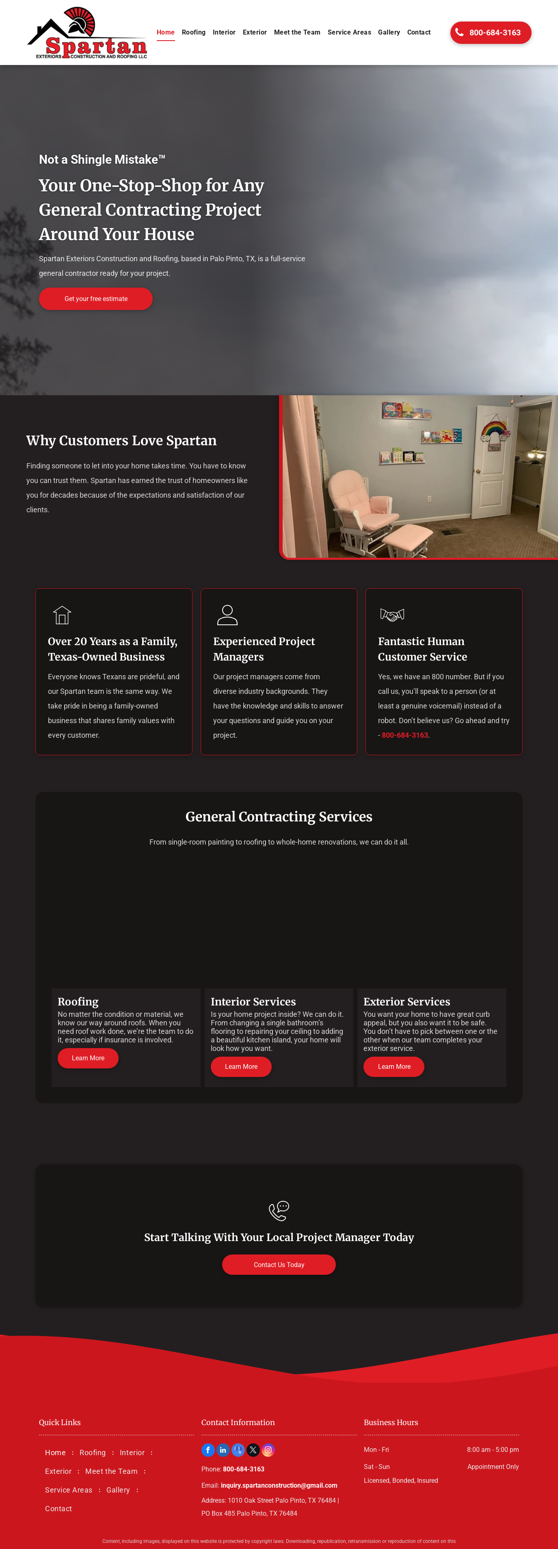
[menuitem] (166, 32)
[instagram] (268, 1451)
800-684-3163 (405, 735)
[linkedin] (223, 1451)
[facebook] (208, 1451)
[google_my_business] (238, 1451)
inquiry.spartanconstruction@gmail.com (279, 1485)
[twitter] (253, 1451)
